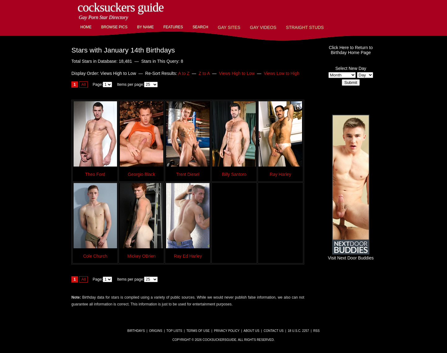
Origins (155, 330)
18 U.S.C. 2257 (298, 330)
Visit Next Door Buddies (351, 255)
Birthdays (136, 330)
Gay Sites (229, 27)
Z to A (204, 73)
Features (173, 27)
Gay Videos (263, 27)
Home (86, 27)
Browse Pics (114, 27)
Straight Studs (305, 27)
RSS (316, 330)
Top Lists (174, 330)
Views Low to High (282, 73)
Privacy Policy (226, 330)
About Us (252, 330)
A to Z (184, 73)
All (83, 84)
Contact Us (273, 330)
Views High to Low (237, 73)
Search (200, 27)
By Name (145, 27)
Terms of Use (198, 330)
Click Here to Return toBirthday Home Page (351, 50)
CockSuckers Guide (121, 7)
